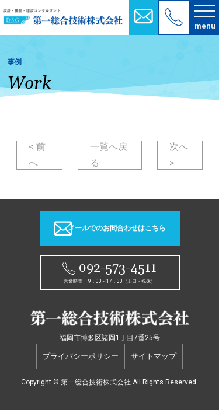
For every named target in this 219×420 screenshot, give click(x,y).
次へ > (178, 155)
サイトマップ (153, 356)
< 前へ (37, 155)
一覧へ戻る (108, 155)
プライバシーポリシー (81, 356)
